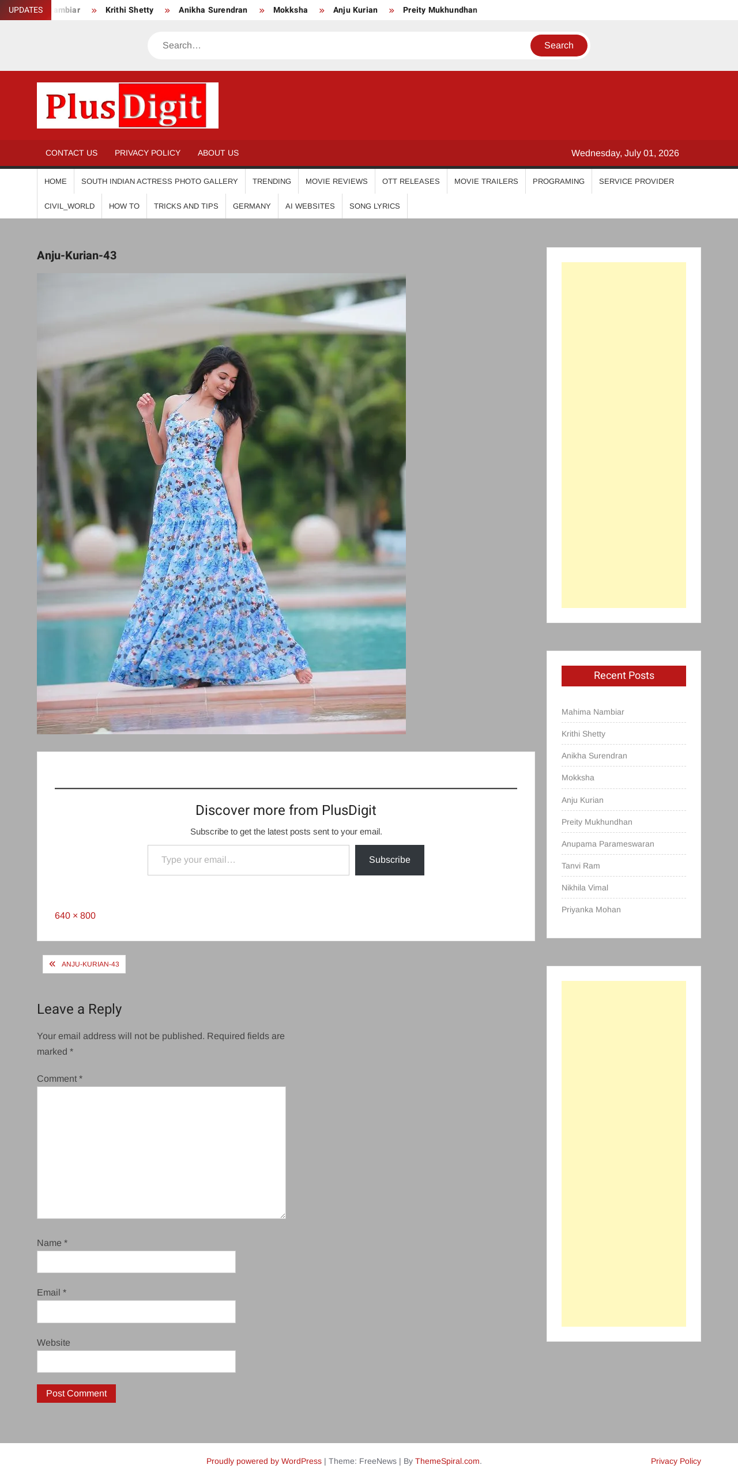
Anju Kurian (355, 10)
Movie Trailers (486, 181)
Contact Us (71, 152)
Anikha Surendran (213, 10)
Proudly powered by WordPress (264, 1461)
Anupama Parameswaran (608, 843)
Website (53, 1342)
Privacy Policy (147, 152)
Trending (272, 181)
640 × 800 (75, 915)
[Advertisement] (624, 435)
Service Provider (636, 181)
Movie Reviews (337, 181)
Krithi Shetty (130, 10)
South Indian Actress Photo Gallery (159, 181)
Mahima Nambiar (593, 711)
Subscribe (390, 859)
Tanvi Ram (581, 865)
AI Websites (310, 206)
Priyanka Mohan (591, 909)
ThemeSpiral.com (447, 1461)
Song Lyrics (374, 206)
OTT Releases (411, 181)
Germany (252, 206)
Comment (59, 1078)
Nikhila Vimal (585, 887)
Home (55, 181)
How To (124, 206)
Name (52, 1243)
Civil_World (69, 206)
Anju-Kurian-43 (90, 964)
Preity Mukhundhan (440, 10)
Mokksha (290, 10)
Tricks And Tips (186, 206)
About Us (218, 152)
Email (51, 1292)
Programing (559, 181)
